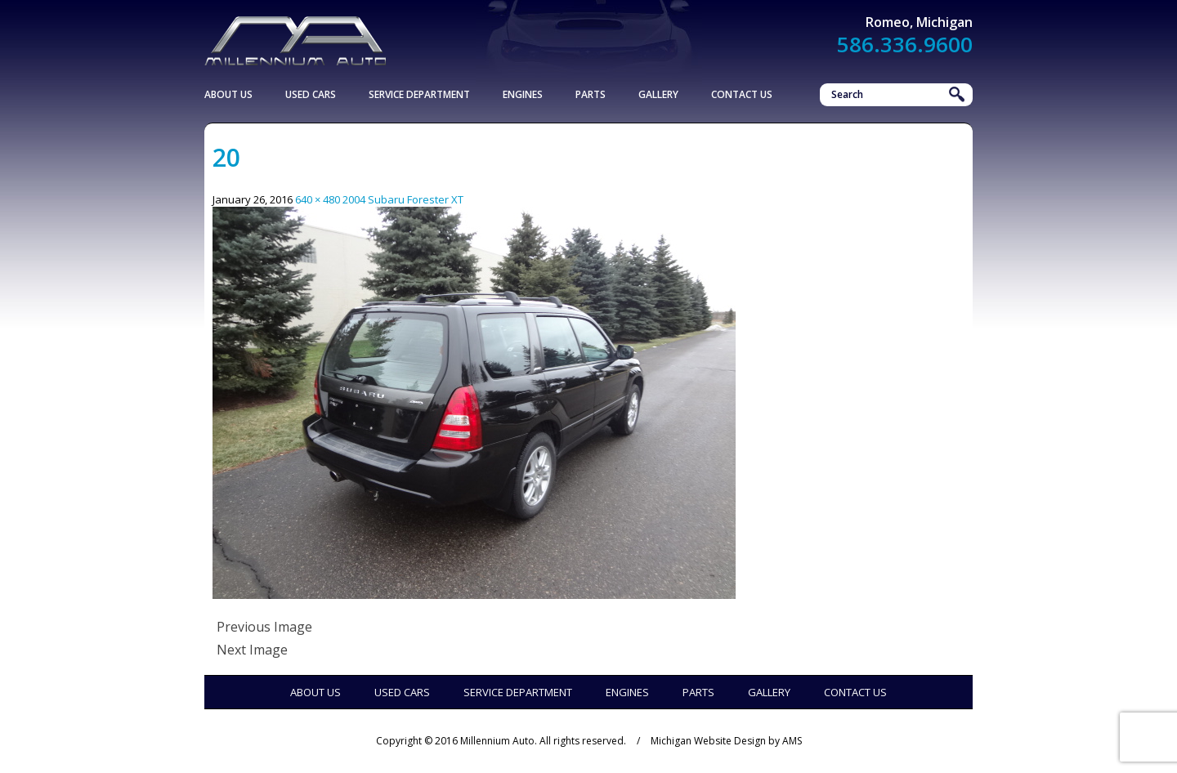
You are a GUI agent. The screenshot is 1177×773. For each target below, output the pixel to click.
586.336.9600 (905, 44)
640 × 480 (317, 199)
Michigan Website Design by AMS (726, 741)
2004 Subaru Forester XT (402, 199)
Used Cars (310, 94)
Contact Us (741, 94)
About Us (228, 94)
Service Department (419, 94)
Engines (523, 94)
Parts (590, 94)
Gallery (658, 94)
